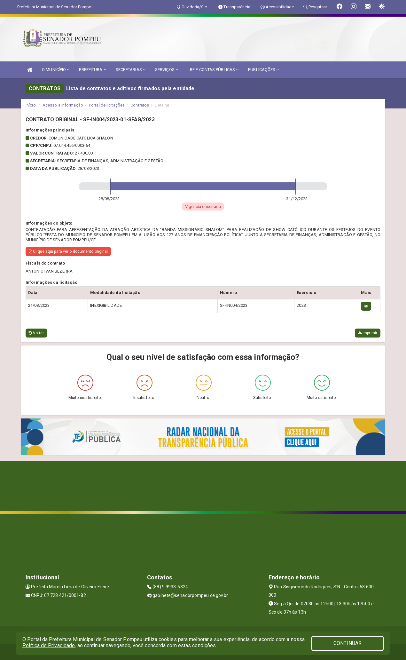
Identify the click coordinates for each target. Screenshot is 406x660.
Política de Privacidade (48, 645)
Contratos (139, 105)
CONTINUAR (347, 643)
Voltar (36, 333)
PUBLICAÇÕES (263, 69)
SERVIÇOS (166, 69)
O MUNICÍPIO (55, 69)
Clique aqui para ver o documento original (68, 251)
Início (31, 105)
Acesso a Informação (63, 105)
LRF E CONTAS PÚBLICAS (213, 69)
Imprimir (367, 333)
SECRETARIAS (130, 69)
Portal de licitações (107, 105)
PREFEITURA (92, 69)
